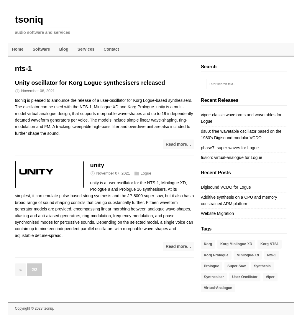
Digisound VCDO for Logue (226, 187)
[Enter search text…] (244, 84)
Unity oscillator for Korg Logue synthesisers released (90, 82)
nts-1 (271, 255)
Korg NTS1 (269, 244)
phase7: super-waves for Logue (230, 147)
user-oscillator (244, 277)
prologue (211, 266)
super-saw (236, 266)
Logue (146, 173)
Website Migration (217, 213)
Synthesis (262, 266)
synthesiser (214, 277)
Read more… (178, 144)
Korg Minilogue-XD (236, 244)
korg (208, 244)
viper (270, 277)
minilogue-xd (248, 255)
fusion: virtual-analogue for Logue (231, 157)
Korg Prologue (216, 255)
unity (97, 165)
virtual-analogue (218, 288)
